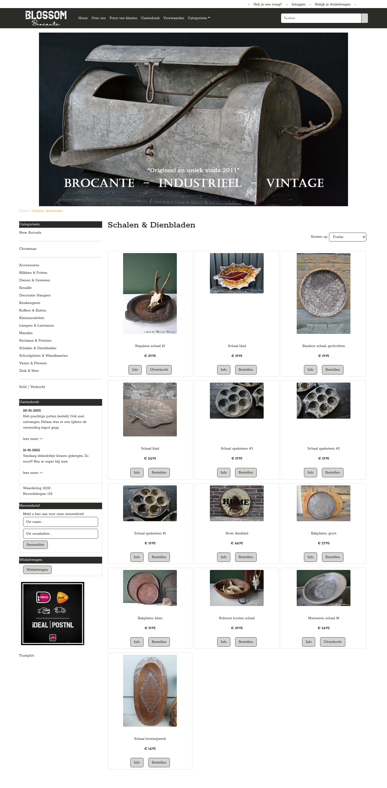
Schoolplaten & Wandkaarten (43, 355)
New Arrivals (30, 232)
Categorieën (197, 18)
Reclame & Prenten (35, 340)
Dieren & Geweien (34, 280)
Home (83, 18)
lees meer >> (33, 439)
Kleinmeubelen (32, 318)
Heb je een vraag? (268, 4)
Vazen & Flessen (33, 363)
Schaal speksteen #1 (150, 533)
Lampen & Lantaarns (36, 325)
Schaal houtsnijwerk (150, 739)
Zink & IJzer (29, 371)
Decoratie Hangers (35, 295)
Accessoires (29, 265)
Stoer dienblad (236, 533)
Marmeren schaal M (323, 618)
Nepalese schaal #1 (150, 346)
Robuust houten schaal (237, 618)
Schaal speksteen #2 (324, 449)
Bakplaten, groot (323, 533)
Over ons (98, 18)
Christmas (28, 249)
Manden (26, 333)
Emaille (25, 288)
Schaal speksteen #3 (237, 449)
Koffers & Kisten (32, 310)
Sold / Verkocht (32, 387)
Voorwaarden (173, 18)
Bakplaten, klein (150, 618)
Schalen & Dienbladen (37, 348)
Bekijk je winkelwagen (333, 4)
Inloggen (298, 4)
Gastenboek (150, 18)
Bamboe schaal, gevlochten (323, 346)
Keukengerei (29, 303)
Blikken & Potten (33, 273)
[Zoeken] (321, 18)
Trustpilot (26, 656)
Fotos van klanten (123, 18)
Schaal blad (237, 346)
